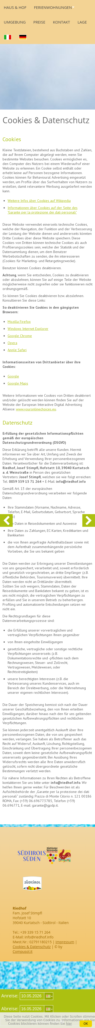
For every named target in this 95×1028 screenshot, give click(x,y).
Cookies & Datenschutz (32, 946)
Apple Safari (17, 350)
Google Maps (18, 383)
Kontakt (61, 22)
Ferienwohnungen (53, 7)
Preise (39, 22)
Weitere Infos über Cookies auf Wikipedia (39, 200)
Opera (12, 343)
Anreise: (9, 996)
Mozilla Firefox (19, 321)
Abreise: (9, 1008)
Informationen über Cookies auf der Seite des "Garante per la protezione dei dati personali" (43, 210)
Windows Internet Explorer (28, 328)
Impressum (64, 941)
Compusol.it (22, 951)
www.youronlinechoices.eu (36, 409)
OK (86, 1023)
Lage (82, 22)
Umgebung (15, 22)
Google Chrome (20, 335)
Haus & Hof (15, 7)
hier (69, 1023)
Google (13, 376)
